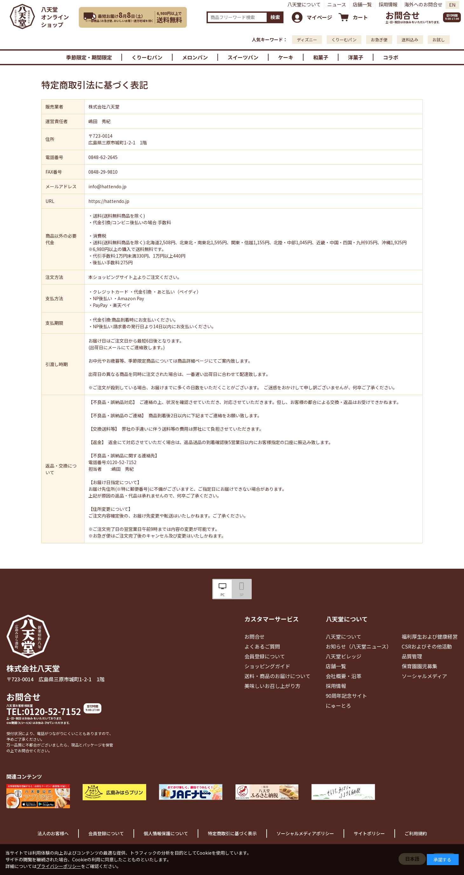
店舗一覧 (362, 4)
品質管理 (412, 656)
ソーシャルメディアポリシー (305, 833)
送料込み (410, 40)
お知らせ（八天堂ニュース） (359, 646)
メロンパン (195, 57)
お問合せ (403, 15)
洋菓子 (355, 57)
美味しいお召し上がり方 (272, 686)
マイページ (319, 17)
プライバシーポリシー (59, 866)
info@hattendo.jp (107, 186)
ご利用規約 (416, 833)
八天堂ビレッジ (343, 656)
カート (360, 17)
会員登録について (264, 656)
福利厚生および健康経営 (430, 636)
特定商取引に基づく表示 (232, 833)
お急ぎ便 (379, 40)
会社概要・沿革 (343, 676)
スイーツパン (243, 57)
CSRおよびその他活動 (427, 646)
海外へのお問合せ (423, 4)
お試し (439, 40)
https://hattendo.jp (108, 201)
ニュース (336, 4)
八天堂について (304, 4)
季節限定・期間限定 (89, 57)
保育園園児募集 (419, 666)
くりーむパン (344, 40)
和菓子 (320, 57)
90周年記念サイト (346, 695)
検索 (275, 17)
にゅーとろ (338, 705)
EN (452, 4)
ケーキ (285, 57)
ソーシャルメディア (424, 676)
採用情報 (388, 4)
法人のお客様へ (53, 833)
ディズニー (307, 40)
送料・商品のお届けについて (277, 676)
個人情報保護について (166, 833)
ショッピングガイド (267, 666)
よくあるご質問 (262, 646)
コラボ (390, 57)
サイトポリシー (369, 833)
